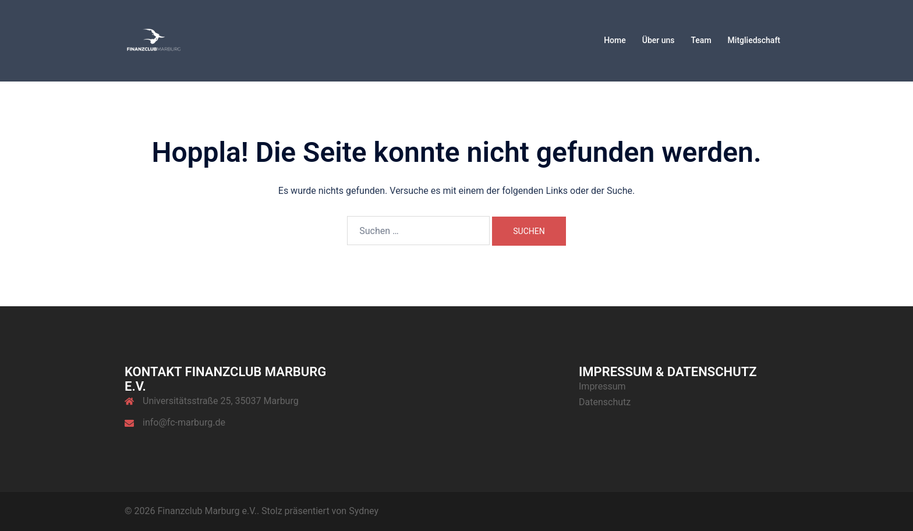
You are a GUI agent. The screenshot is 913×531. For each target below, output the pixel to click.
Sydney (363, 510)
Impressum (602, 386)
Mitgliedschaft (754, 40)
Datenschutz (605, 402)
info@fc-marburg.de (184, 422)
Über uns (658, 40)
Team (701, 40)
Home (615, 40)
